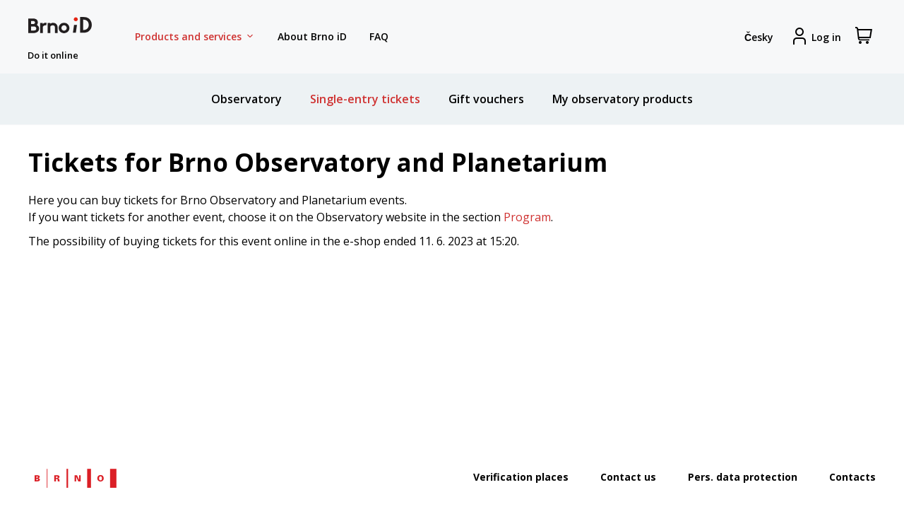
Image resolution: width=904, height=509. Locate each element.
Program (527, 217)
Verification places (521, 477)
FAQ (378, 36)
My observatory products (622, 99)
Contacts (852, 477)
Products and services (195, 37)
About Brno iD (312, 36)
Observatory (246, 99)
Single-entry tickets (365, 99)
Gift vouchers (486, 99)
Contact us (628, 477)
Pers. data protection (742, 477)
